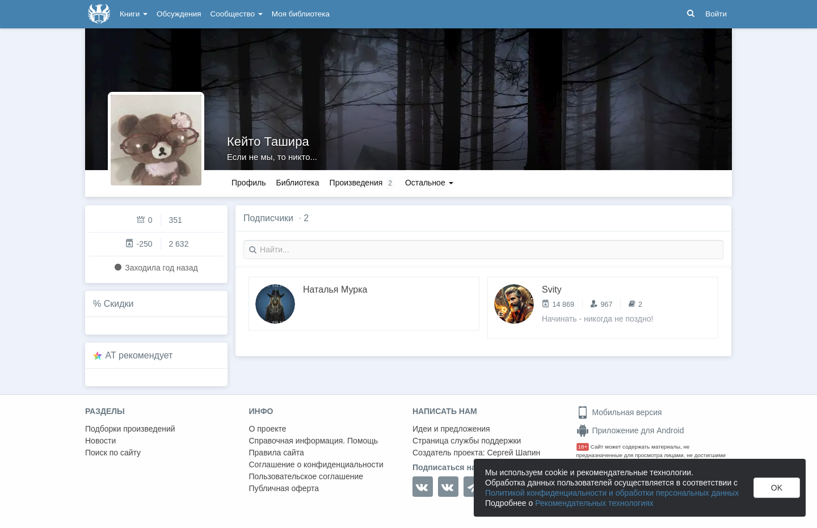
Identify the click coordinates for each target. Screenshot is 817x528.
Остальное (429, 182)
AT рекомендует (139, 355)
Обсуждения (179, 14)
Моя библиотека (301, 14)
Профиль (248, 182)
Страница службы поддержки (466, 440)
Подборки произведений (130, 428)
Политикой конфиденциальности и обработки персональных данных (612, 492)
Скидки (119, 304)
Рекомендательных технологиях (594, 503)
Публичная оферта (284, 488)
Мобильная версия (619, 412)
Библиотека (297, 182)
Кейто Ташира (268, 141)
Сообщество (236, 14)
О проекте (268, 428)
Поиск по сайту (113, 452)
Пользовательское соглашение (306, 476)
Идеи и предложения (451, 428)
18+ (583, 446)
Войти (716, 14)
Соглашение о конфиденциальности (316, 464)
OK (776, 487)
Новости (100, 440)
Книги (134, 14)
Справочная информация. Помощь (313, 440)
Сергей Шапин (513, 452)
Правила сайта (276, 452)
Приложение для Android (630, 430)
